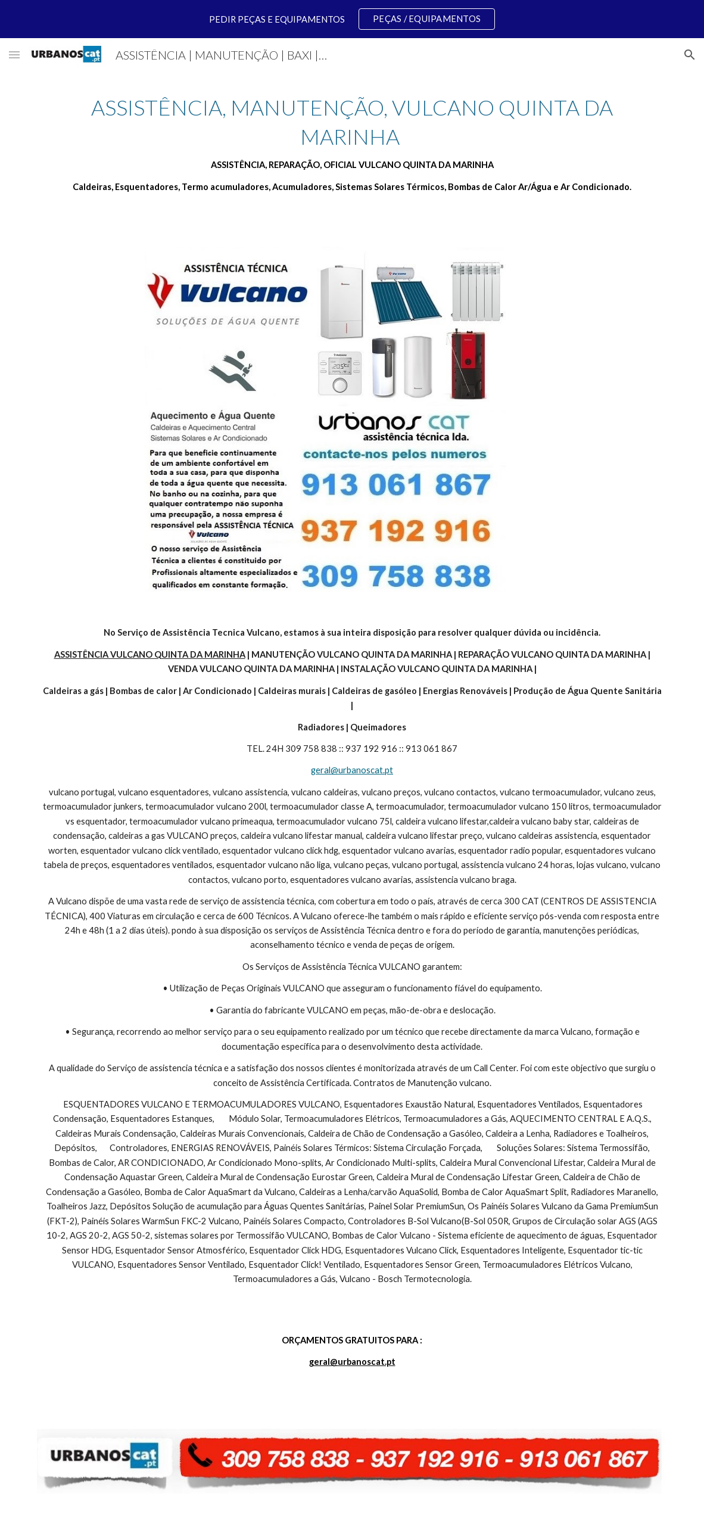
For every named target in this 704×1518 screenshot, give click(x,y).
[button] (14, 54)
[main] (352, 143)
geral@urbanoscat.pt (352, 770)
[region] (352, 19)
